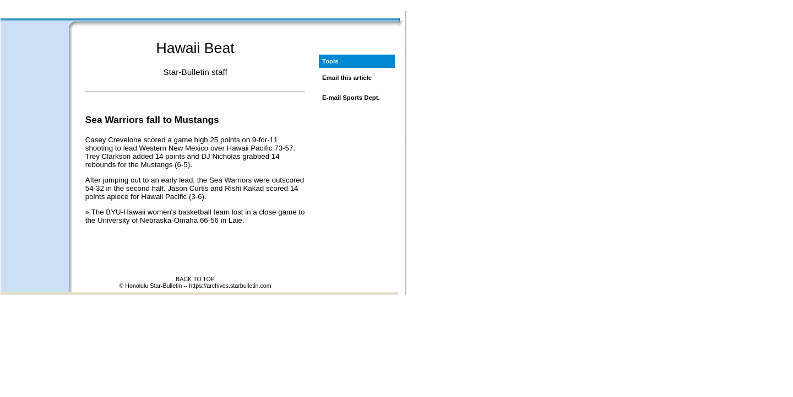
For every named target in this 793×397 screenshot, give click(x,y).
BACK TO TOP (195, 279)
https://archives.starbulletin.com (230, 285)
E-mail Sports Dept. (351, 97)
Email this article (347, 77)
